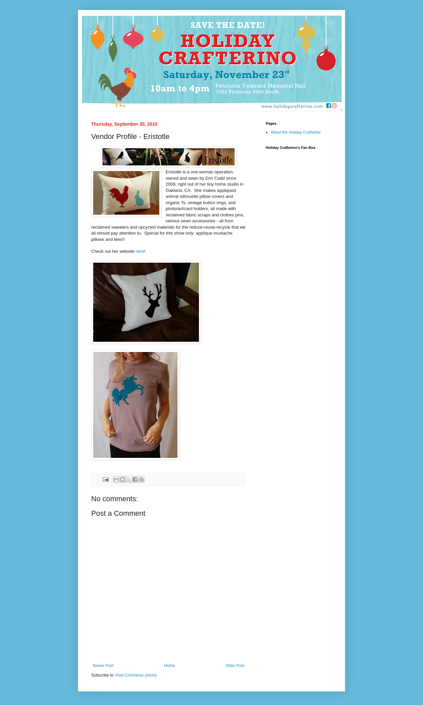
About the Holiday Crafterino (296, 132)
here (139, 251)
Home (169, 665)
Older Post (234, 665)
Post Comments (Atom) (136, 675)
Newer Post (103, 665)
